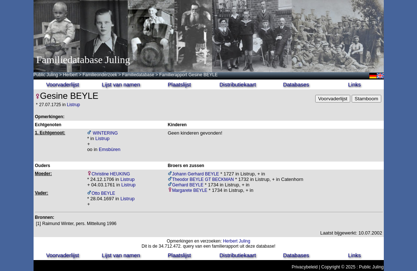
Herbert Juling (236, 241)
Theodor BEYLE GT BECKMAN (203, 179)
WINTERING (105, 133)
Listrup (73, 104)
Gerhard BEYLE (188, 184)
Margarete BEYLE (190, 190)
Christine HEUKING (111, 174)
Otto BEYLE (103, 193)
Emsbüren (109, 149)
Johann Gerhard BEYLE (195, 174)
